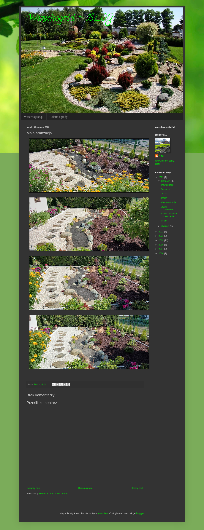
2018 (161, 244)
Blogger (140, 513)
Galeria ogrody (58, 116)
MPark (164, 220)
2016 (161, 253)
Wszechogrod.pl (33, 116)
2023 (161, 177)
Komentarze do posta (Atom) (53, 493)
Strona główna (85, 488)
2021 (161, 236)
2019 (161, 240)
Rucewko (165, 189)
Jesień (164, 198)
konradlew (103, 513)
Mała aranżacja (168, 202)
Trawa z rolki (167, 185)
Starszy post (137, 488)
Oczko (164, 193)
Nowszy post (34, 488)
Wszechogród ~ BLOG (70, 19)
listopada (166, 181)
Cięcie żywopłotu (167, 208)
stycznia (165, 226)
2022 (161, 231)
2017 (161, 249)
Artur (161, 156)
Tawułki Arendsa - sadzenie (169, 215)
